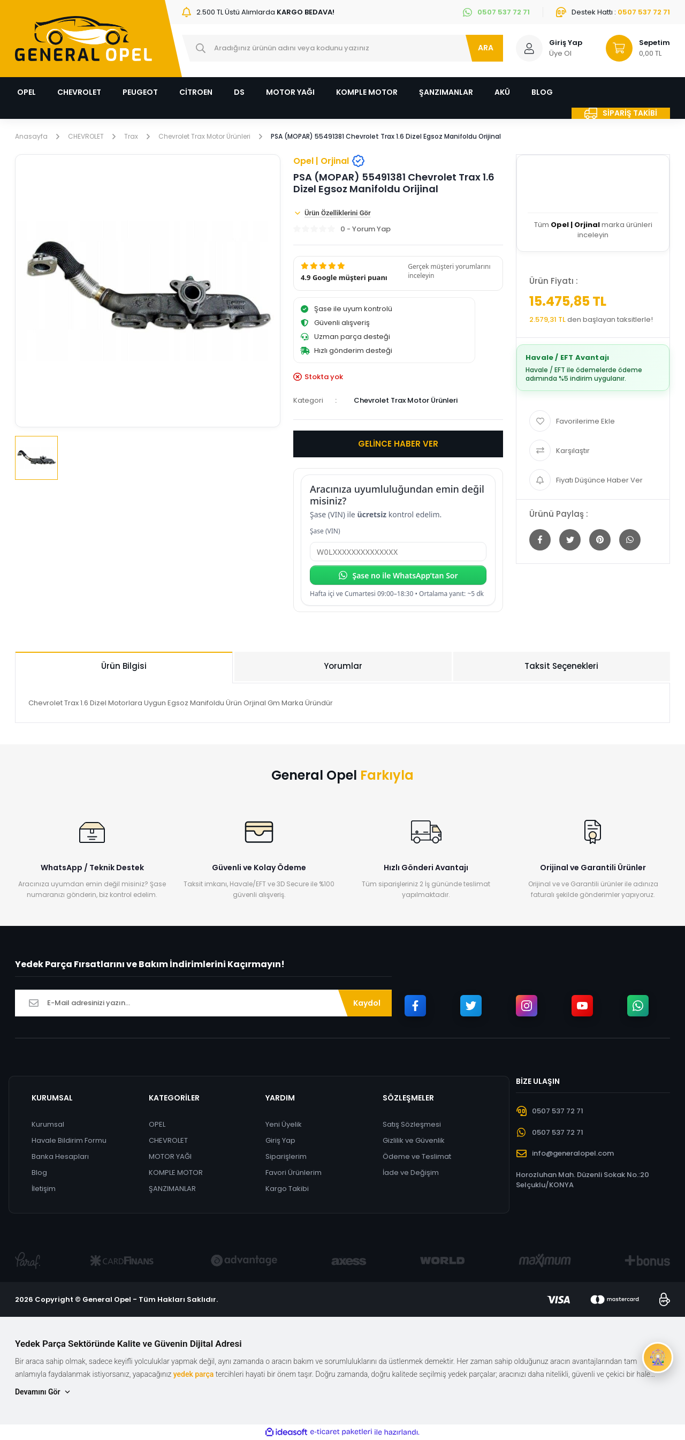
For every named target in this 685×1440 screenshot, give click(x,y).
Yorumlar (343, 666)
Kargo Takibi (287, 1188)
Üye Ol (560, 53)
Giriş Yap (280, 1140)
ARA (485, 47)
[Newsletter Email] (203, 1003)
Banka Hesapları (60, 1156)
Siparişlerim (286, 1156)
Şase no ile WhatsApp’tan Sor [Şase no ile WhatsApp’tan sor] (398, 575)
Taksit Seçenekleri (561, 666)
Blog (39, 1172)
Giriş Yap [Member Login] (565, 42)
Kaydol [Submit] (366, 1003)
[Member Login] (529, 48)
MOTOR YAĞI (170, 1156)
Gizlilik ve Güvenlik (414, 1140)
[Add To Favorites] (593, 421)
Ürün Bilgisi (124, 666)
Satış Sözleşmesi (412, 1124)
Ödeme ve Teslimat (417, 1156)
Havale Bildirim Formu (69, 1140)
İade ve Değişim (411, 1172)
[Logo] (83, 38)
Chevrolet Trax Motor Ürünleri (406, 400)
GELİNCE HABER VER (398, 443)
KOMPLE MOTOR (176, 1172)
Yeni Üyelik (283, 1124)
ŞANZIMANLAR (172, 1188)
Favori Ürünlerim (293, 1172)
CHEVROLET (168, 1140)
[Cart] (633, 48)
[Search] (342, 48)
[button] (398, 273)
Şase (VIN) (325, 531)
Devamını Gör (43, 1392)
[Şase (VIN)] (398, 551)
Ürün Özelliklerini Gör (332, 213)
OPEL (157, 1124)
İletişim (44, 1188)
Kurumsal (48, 1124)
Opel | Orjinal (329, 161)
